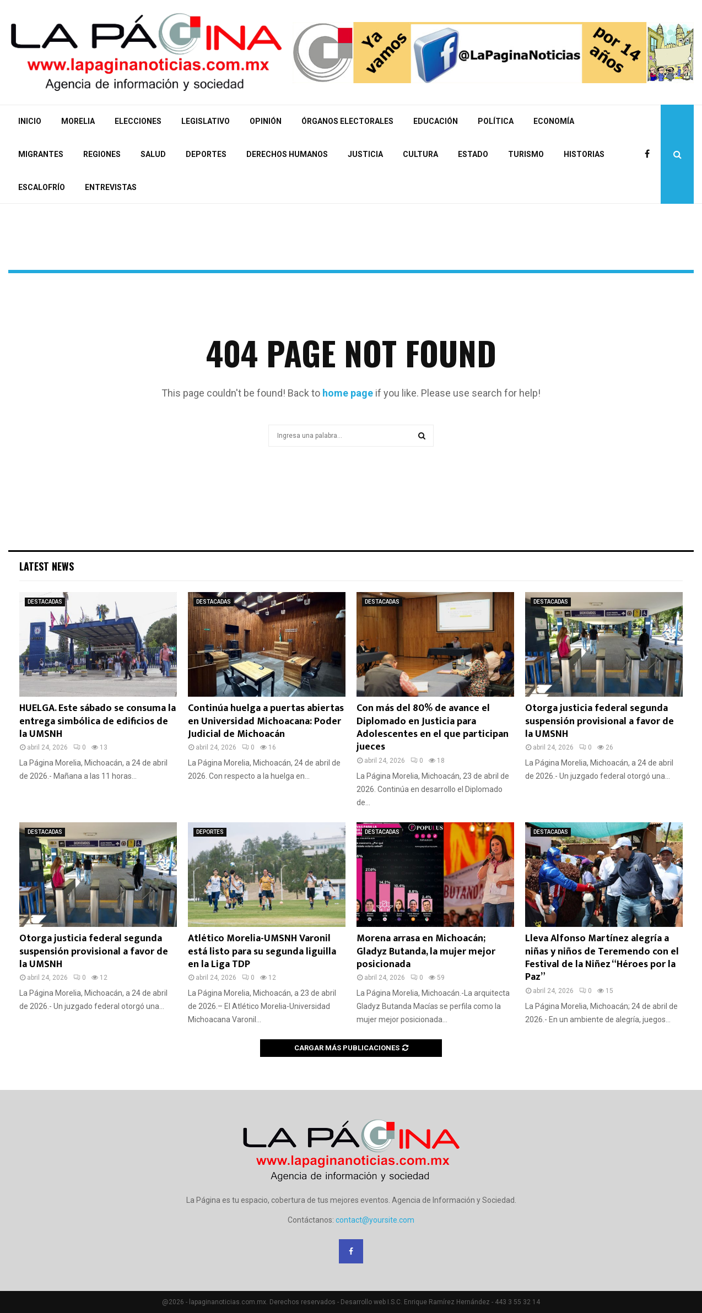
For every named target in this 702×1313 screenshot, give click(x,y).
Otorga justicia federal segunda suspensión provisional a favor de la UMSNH (599, 721)
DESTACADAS (45, 602)
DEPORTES (206, 154)
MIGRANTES (40, 154)
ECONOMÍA (553, 121)
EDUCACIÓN (435, 121)
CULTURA (420, 154)
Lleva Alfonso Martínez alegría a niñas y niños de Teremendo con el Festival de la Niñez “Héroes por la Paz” (602, 957)
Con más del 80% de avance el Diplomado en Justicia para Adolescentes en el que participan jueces (433, 727)
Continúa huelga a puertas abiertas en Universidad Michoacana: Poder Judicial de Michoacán (266, 721)
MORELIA (78, 121)
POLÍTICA (496, 121)
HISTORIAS (584, 154)
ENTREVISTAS (111, 187)
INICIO (29, 121)
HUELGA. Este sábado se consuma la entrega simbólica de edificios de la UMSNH (97, 721)
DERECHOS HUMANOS (287, 154)
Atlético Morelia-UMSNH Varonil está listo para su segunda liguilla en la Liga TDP (262, 951)
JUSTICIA (365, 154)
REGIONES (102, 154)
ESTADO (473, 154)
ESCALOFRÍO (41, 187)
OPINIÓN (266, 121)
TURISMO (526, 154)
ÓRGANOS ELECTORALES (347, 121)
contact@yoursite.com (375, 1220)
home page (347, 393)
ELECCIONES (138, 121)
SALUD (153, 154)
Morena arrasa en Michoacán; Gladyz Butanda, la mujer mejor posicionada (426, 951)
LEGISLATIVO (205, 121)
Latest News (46, 566)
